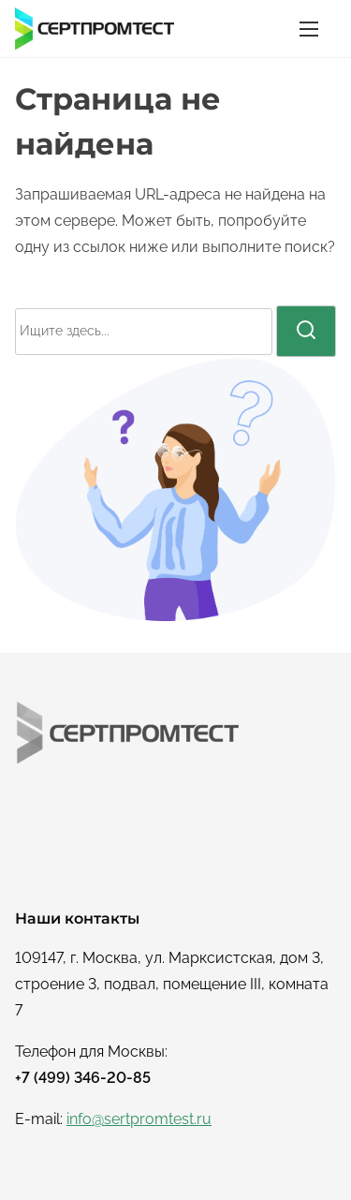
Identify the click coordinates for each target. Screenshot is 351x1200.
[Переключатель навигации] (309, 29)
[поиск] (306, 330)
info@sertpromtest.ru (139, 1119)
